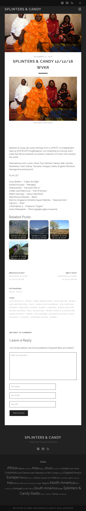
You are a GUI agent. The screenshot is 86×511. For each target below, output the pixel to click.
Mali (29, 311)
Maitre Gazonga (17, 311)
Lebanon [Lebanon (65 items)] (76, 478)
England (23, 307)
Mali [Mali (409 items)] (10, 483)
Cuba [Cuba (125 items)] (19, 473)
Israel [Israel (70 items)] (62, 478)
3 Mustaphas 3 (16, 301)
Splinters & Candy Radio (61, 314)
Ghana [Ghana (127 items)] (37, 478)
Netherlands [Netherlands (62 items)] (33, 483)
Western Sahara (39, 317)
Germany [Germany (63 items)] (30, 478)
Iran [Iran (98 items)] (58, 478)
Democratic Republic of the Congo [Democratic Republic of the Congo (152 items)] (40, 472)
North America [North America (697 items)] (62, 482)
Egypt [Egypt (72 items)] (61, 473)
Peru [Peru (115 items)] (77, 483)
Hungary (52, 307)
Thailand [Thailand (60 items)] (48, 494)
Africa (28, 301)
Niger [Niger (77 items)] (39, 483)
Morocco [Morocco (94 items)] (24, 483)
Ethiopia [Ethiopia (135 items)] (77, 472)
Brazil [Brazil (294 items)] (49, 468)
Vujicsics (24, 317)
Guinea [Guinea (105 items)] (44, 478)
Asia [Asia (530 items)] (35, 468)
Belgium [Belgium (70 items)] (42, 469)
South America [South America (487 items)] (45, 488)
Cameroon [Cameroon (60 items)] (56, 468)
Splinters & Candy (23, 9)
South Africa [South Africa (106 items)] (28, 488)
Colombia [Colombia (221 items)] (11, 472)
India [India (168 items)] (53, 477)
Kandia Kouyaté (66, 307)
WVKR (70, 508)
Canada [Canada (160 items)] (64, 468)
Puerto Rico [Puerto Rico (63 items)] (9, 489)
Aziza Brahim (60, 301)
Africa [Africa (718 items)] (12, 468)
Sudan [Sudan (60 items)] (42, 494)
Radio (19, 292)
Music (12, 292)
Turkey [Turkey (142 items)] (55, 494)
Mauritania (39, 311)
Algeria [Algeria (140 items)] (20, 468)
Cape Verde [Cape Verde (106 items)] (74, 468)
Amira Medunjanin (42, 301)
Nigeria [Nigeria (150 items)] (45, 483)
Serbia (29, 314)
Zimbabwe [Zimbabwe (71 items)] (62, 494)
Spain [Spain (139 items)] (60, 488)
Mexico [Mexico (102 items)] (17, 483)
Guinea (42, 307)
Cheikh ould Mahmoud (46, 304)
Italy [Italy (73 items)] (65, 478)
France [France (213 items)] (23, 477)
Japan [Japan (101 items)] (70, 478)
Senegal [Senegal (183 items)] (17, 488)
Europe (34, 307)
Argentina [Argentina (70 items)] (28, 469)
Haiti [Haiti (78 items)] (49, 478)
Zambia (53, 317)
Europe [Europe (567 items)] (12, 477)
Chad (31, 304)
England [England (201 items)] (68, 472)
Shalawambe (40, 314)
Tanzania (14, 317)
